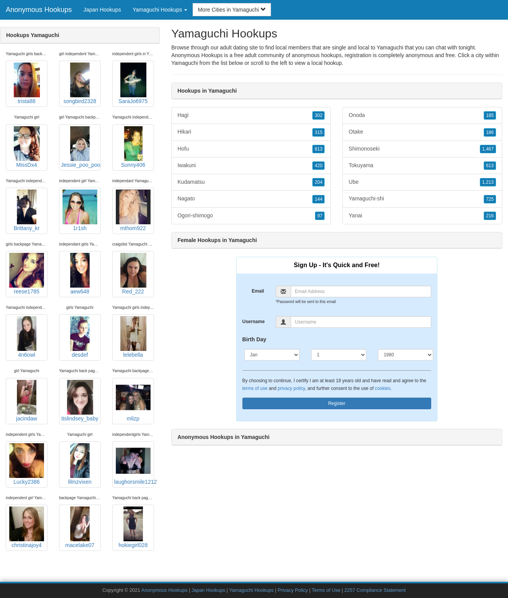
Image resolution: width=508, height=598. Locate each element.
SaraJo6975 (133, 83)
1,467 (488, 149)
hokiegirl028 (133, 527)
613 (490, 165)
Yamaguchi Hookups (251, 590)
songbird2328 (80, 83)
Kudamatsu (251, 182)
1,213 (488, 182)
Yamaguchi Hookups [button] (159, 10)
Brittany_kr (26, 210)
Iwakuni (251, 165)
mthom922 (133, 210)
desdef (80, 337)
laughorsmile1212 (134, 464)
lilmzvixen (80, 464)
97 (319, 216)
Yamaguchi (184, 63)
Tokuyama (422, 165)
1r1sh (80, 210)
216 (490, 216)
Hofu (251, 149)
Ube (422, 182)
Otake (422, 132)
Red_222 (133, 274)
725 (490, 199)
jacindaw (26, 401)
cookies (382, 388)
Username (253, 321)
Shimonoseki (422, 149)
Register (336, 403)
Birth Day (254, 339)
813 (318, 149)
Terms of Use (326, 590)
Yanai (422, 216)
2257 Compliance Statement (375, 590)
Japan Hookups (102, 10)
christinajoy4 (26, 527)
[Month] (272, 355)
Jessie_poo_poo (80, 147)
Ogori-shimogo (251, 216)
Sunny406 (133, 147)
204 (318, 182)
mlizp (133, 401)
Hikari (251, 132)
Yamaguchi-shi (422, 199)
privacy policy (291, 388)
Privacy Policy (293, 590)
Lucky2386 (26, 464)
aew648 (80, 274)
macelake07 (80, 527)
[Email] (361, 291)
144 (318, 199)
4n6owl (26, 337)
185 (490, 115)
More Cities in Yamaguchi (232, 10)
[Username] (361, 322)
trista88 (26, 83)
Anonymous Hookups (39, 10)
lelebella (133, 337)
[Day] (338, 355)
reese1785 (26, 274)
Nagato (251, 199)
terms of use (255, 388)
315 (318, 132)
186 (490, 132)
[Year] (405, 355)
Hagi (251, 115)
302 (318, 115)
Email (258, 291)
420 (318, 165)
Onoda (422, 115)
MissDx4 (26, 147)
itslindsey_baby (79, 401)
